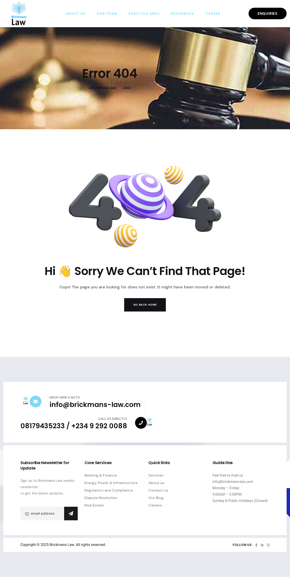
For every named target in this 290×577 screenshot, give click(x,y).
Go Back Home (145, 305)
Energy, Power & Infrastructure (111, 482)
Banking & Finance (101, 475)
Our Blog (156, 497)
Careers (155, 505)
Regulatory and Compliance (109, 490)
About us (156, 482)
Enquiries (268, 13)
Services (155, 475)
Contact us (158, 490)
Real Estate (94, 505)
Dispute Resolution (101, 497)
